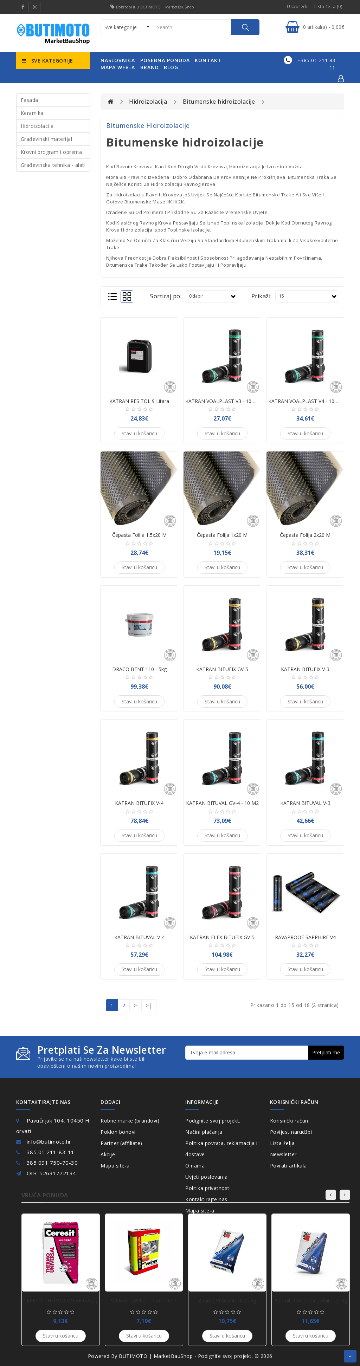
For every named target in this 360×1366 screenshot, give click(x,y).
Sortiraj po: (165, 296)
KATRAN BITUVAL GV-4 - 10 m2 (222, 803)
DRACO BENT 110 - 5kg (139, 669)
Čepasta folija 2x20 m (305, 535)
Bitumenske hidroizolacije (219, 101)
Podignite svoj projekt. (212, 1120)
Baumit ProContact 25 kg (227, 1300)
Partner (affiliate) (121, 1143)
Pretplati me (326, 1052)
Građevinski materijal (46, 139)
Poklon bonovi (118, 1131)
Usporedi (297, 6)
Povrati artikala (288, 1165)
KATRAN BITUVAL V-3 (305, 803)
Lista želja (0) (328, 6)
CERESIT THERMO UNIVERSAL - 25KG (67, 1300)
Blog (171, 67)
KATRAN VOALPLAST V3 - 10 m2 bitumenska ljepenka (248, 401)
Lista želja (282, 1143)
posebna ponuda (165, 60)
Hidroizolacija (37, 126)
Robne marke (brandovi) (130, 1120)
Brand (149, 67)
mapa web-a (118, 67)
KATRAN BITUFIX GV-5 (222, 669)
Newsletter (283, 1154)
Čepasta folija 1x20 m (222, 535)
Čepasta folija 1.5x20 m (139, 535)
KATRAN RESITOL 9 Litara (139, 401)
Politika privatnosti (208, 1188)
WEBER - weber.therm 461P (143, 1300)
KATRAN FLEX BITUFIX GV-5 (222, 937)
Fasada (29, 100)
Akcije (108, 1154)
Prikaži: (261, 296)
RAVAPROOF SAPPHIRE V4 (305, 937)
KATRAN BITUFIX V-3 (305, 669)
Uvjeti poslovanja (206, 1176)
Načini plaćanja (204, 1131)
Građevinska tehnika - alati (53, 165)
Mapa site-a (115, 1165)
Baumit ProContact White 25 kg (310, 1300)
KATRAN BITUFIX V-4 (139, 803)
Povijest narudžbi (291, 1131)
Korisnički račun (289, 1120)
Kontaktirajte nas (206, 1199)
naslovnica (118, 60)
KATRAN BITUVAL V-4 (139, 937)
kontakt (208, 60)
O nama (195, 1165)
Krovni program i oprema (51, 152)
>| (149, 1005)
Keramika (32, 113)
